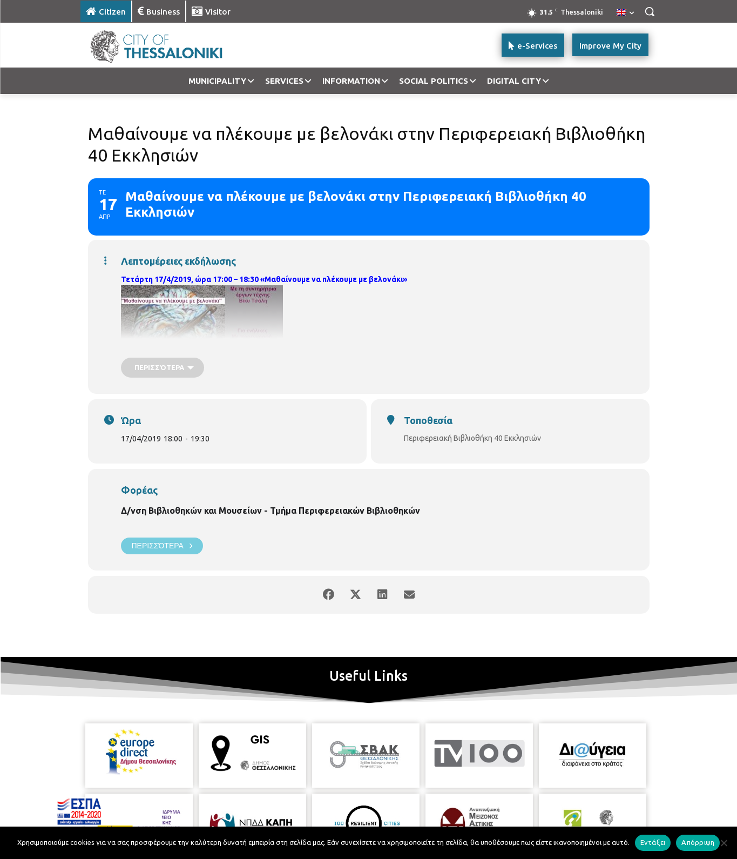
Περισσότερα (162, 546)
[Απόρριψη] (723, 842)
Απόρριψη (697, 842)
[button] (649, 11)
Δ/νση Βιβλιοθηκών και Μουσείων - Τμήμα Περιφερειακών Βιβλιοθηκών (270, 510)
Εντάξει (653, 842)
